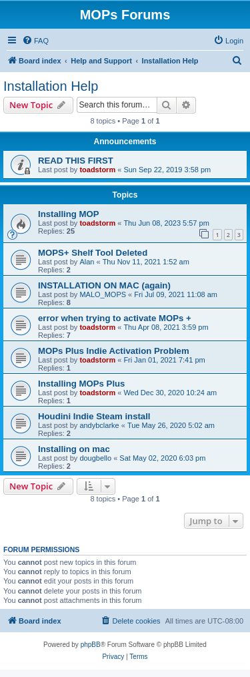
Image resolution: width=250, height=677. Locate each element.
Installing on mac (74, 449)
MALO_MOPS (102, 294)
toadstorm (97, 170)
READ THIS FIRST (75, 161)
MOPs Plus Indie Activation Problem (113, 351)
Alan (86, 262)
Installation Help (50, 86)
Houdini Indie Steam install (94, 416)
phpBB (91, 644)
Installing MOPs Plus (81, 384)
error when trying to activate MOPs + (114, 318)
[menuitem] (35, 41)
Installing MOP (68, 214)
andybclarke (99, 425)
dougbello (95, 458)
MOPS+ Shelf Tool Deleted (92, 253)
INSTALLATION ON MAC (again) (104, 285)
